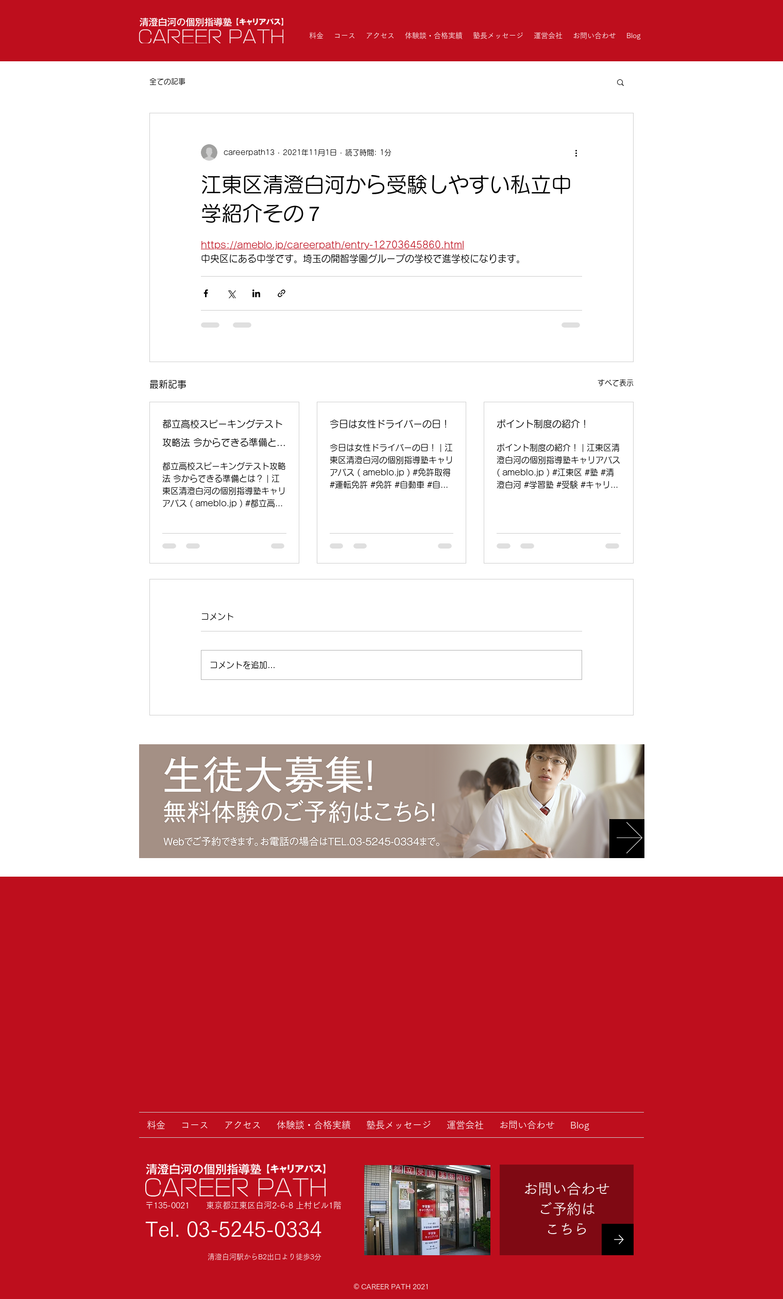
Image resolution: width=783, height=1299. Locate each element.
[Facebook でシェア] (206, 293)
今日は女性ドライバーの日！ (390, 424)
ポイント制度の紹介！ (543, 424)
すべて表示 (616, 382)
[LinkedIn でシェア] (256, 293)
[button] (620, 82)
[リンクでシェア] (281, 293)
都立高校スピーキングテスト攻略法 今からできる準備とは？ (222, 435)
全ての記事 (167, 81)
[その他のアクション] (576, 152)
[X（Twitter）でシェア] (231, 293)
